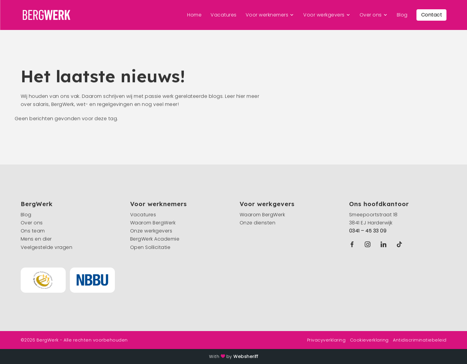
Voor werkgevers (324, 14)
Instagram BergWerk (369, 244)
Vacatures (224, 14)
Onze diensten (258, 222)
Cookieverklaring (369, 340)
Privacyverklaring (326, 340)
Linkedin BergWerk (385, 244)
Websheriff (245, 357)
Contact (431, 14)
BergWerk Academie (155, 238)
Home (194, 14)
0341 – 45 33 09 (368, 230)
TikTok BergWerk (401, 244)
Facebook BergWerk (353, 244)
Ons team (33, 230)
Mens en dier (36, 238)
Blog (402, 14)
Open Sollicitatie (150, 247)
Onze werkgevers (151, 230)
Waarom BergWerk (153, 222)
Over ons (371, 14)
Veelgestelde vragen (47, 247)
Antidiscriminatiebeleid (420, 340)
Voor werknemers (267, 14)
